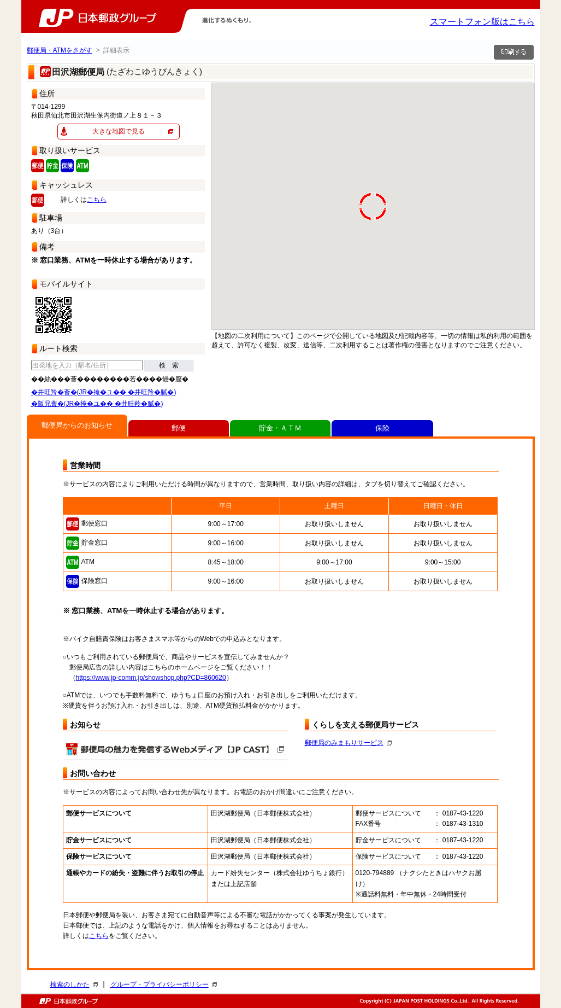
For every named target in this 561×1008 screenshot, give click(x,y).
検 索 (169, 365)
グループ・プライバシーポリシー (163, 984)
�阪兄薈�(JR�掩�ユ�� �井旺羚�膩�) (97, 403)
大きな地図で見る (118, 131)
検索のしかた (74, 984)
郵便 (179, 428)
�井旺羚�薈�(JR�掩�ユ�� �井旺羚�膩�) (103, 392)
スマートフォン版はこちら (482, 21)
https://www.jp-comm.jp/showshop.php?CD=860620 (151, 677)
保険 (382, 428)
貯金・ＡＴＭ (280, 428)
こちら (97, 199)
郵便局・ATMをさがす (59, 50)
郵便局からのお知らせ (77, 425)
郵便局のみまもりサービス (348, 743)
